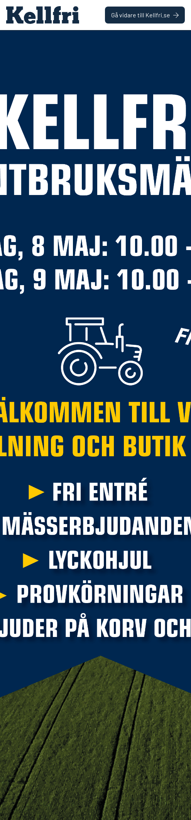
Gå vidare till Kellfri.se (145, 14)
